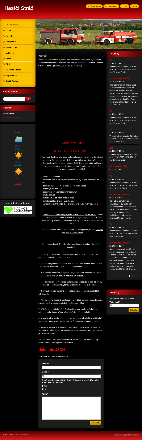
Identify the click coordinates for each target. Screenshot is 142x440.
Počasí (18, 183)
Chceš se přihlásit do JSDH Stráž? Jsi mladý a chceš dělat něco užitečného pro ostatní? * (70, 381)
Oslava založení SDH (118, 166)
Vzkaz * (45, 394)
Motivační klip (73, 143)
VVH (111, 60)
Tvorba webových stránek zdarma (126, 435)
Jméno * (45, 363)
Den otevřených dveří (119, 194)
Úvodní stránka (95, 6)
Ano (45, 386)
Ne (45, 389)
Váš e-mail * (114, 302)
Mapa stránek (112, 6)
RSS (125, 6)
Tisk (135, 6)
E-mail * (45, 372)
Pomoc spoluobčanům (119, 78)
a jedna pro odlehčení (71, 150)
